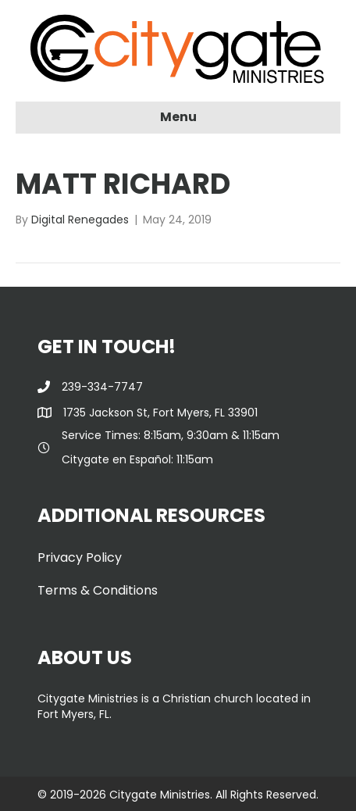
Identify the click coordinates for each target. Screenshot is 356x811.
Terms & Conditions (97, 590)
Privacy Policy (79, 557)
